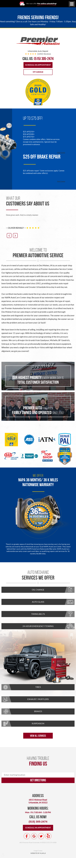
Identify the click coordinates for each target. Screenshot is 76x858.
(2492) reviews (44, 54)
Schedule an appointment (38, 828)
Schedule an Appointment (38, 65)
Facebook (27, 836)
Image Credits (38, 850)
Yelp (48, 836)
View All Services (38, 735)
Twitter (41, 836)
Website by (38, 853)
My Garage (38, 72)
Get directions (38, 780)
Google (34, 836)
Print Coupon (61, 152)
